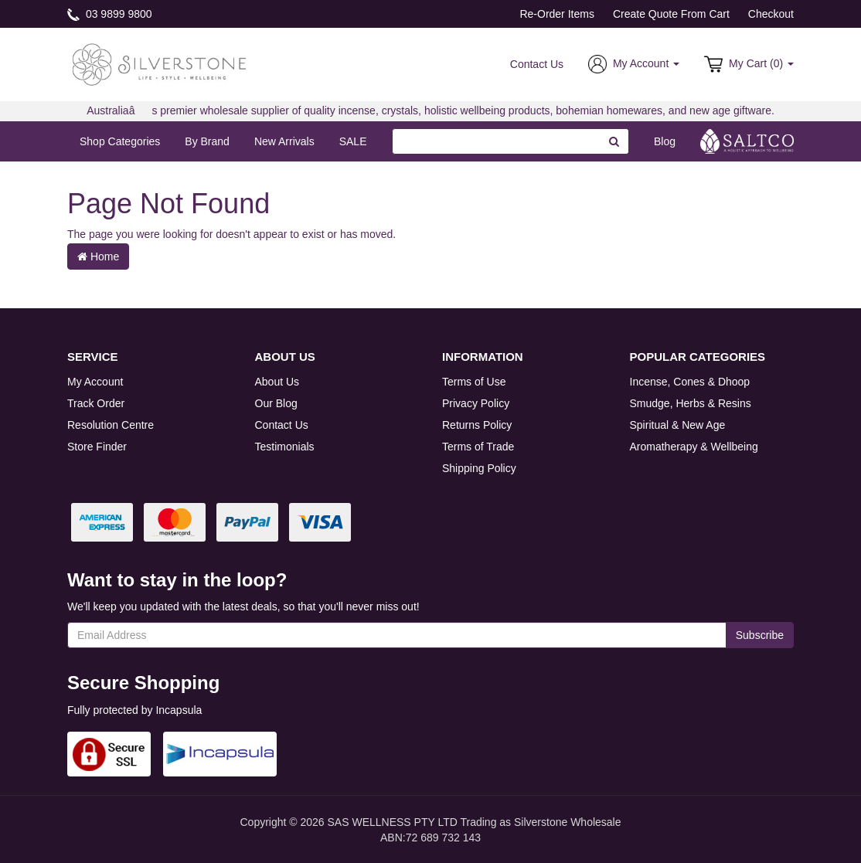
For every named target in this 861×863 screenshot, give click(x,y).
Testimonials (285, 446)
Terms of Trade (478, 446)
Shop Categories (120, 141)
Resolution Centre (110, 425)
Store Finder (97, 446)
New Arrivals (284, 141)
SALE (353, 141)
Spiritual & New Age (678, 425)
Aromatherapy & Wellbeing (694, 446)
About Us (277, 381)
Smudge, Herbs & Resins (690, 403)
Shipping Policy (479, 468)
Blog (665, 141)
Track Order (95, 403)
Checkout (771, 14)
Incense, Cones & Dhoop (690, 381)
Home (98, 256)
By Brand (207, 141)
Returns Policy (477, 425)
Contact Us (536, 64)
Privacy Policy (475, 403)
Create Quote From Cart (671, 14)
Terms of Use (473, 381)
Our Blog (276, 403)
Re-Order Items (556, 14)
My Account (95, 381)
